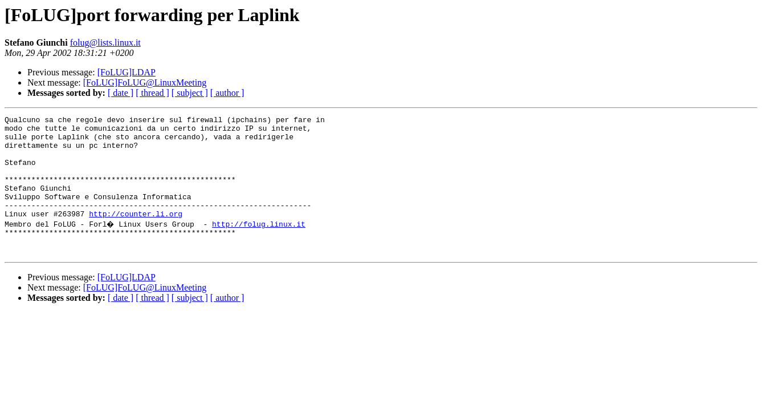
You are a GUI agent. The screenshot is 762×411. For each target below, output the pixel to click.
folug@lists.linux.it (105, 42)
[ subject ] (190, 93)
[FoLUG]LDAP (126, 72)
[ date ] (120, 93)
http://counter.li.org (135, 234)
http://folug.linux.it (260, 244)
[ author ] (227, 93)
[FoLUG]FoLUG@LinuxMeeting (145, 82)
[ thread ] (152, 93)
